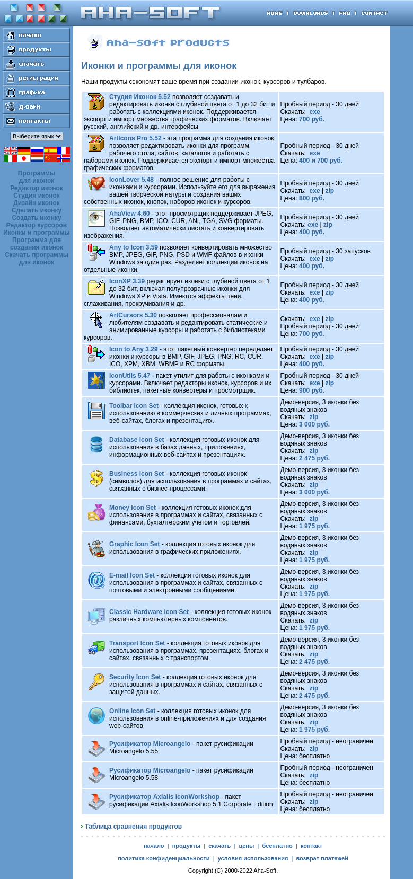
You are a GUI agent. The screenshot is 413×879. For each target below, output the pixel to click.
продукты (186, 845)
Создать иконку (36, 217)
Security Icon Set (135, 677)
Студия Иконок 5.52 (140, 97)
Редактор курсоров (36, 225)
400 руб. (311, 232)
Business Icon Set (136, 473)
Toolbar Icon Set (134, 406)
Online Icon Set (132, 711)
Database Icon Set (136, 439)
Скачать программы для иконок (36, 258)
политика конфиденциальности (163, 858)
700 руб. (311, 119)
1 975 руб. (314, 526)
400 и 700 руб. (320, 160)
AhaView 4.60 (129, 213)
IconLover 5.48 (131, 179)
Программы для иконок (36, 177)
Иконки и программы (36, 232)
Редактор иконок (36, 188)
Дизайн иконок (36, 203)
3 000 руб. (314, 424)
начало (154, 845)
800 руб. (311, 198)
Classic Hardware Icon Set (149, 612)
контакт (311, 845)
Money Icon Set (132, 507)
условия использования (253, 858)
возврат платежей (322, 858)
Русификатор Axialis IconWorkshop (164, 797)
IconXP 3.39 (127, 281)
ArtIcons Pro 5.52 (135, 138)
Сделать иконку (36, 210)
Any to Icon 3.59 (133, 247)
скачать (219, 845)
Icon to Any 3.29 (133, 349)
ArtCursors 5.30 (133, 315)
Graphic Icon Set (134, 544)
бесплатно (277, 845)
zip (329, 190)
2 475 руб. (314, 458)
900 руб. (311, 390)
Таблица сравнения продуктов (133, 826)
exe (313, 112)
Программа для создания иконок (36, 243)
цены (246, 845)
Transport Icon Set (137, 643)
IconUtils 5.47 (129, 375)
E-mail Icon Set (132, 575)
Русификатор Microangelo (149, 744)
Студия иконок (36, 195)
